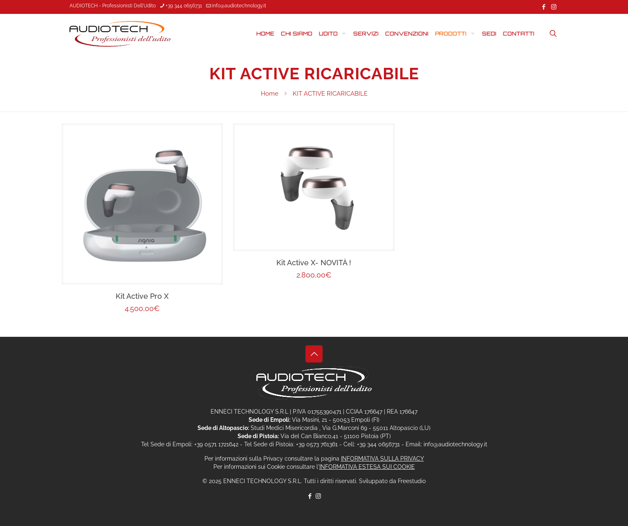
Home (269, 93)
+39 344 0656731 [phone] (184, 6)
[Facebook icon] (544, 7)
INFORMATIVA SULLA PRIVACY (382, 458)
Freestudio (412, 481)
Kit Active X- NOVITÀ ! (313, 262)
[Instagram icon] (554, 7)
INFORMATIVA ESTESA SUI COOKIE (367, 466)
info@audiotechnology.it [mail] (239, 6)
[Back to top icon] (314, 354)
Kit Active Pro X (142, 296)
